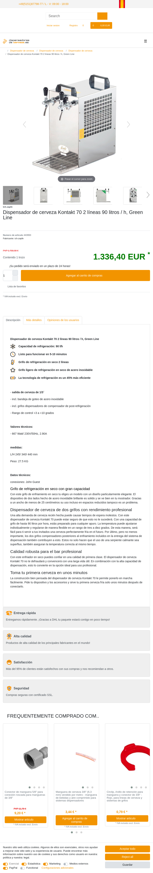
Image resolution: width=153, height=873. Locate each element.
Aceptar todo (127, 848)
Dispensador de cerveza (21, 50)
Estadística (34, 863)
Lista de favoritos (15, 286)
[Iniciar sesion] (51, 24)
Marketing (55, 863)
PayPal (13, 867)
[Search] (102, 15)
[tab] (13, 319)
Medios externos (78, 863)
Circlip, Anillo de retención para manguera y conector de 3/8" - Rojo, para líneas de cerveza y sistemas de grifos (125, 795)
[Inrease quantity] (15, 272)
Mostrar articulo (28, 819)
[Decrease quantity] (15, 277)
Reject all (127, 856)
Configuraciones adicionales (57, 867)
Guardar (127, 864)
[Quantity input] (7, 274)
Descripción (13, 319)
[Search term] (71, 15)
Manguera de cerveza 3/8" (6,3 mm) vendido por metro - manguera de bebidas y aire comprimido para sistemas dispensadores (76, 795)
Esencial (14, 863)
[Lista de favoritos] (85, 24)
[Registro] (71, 24)
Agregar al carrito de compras (106, 275)
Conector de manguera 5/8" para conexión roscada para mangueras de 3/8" (25, 794)
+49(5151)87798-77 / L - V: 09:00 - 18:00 (39, 3)
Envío (24, 296)
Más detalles (34, 319)
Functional (32, 867)
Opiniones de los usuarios (63, 319)
